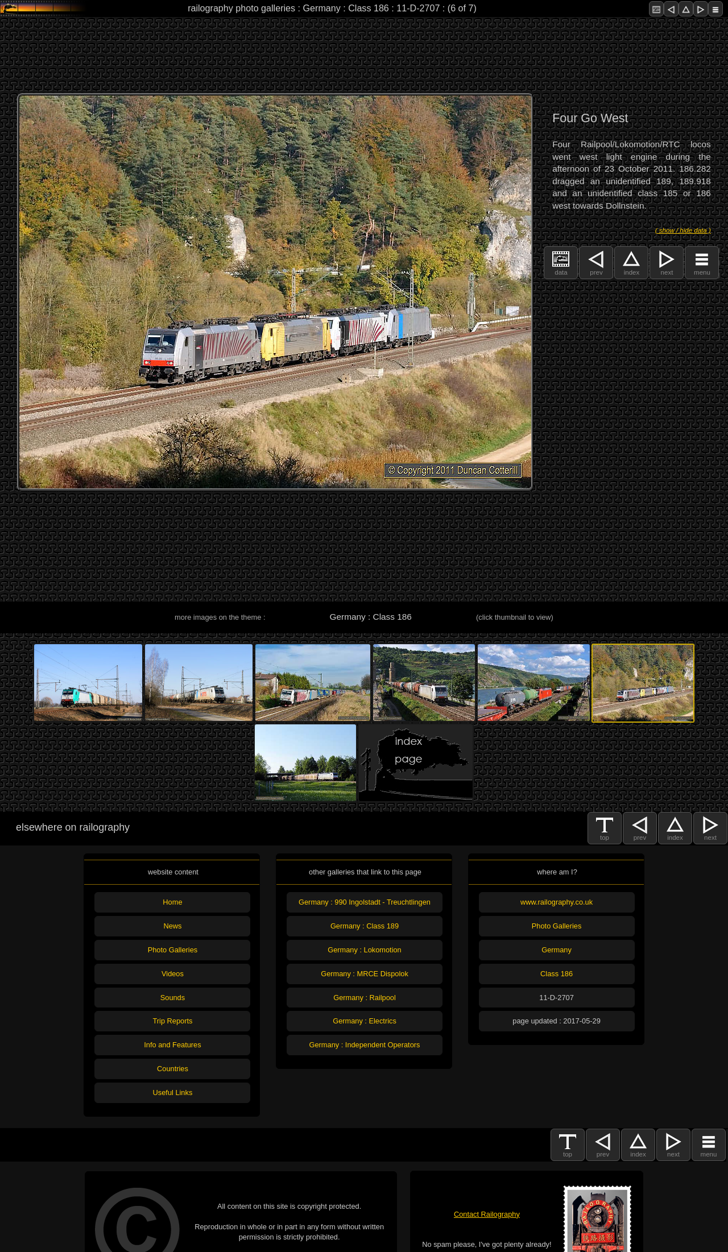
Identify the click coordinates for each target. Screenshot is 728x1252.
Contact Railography (487, 1214)
